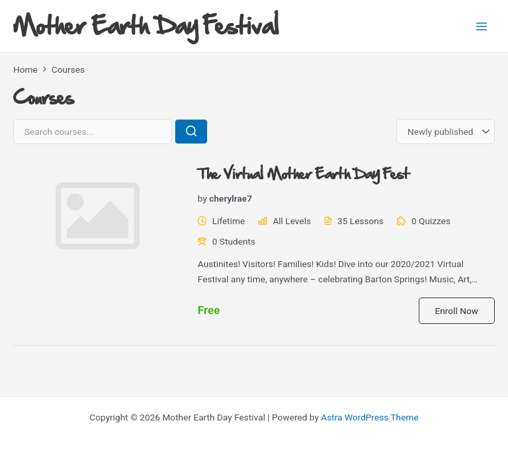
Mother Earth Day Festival (145, 25)
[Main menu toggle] (481, 26)
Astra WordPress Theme (369, 417)
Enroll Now (456, 310)
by (202, 198)
